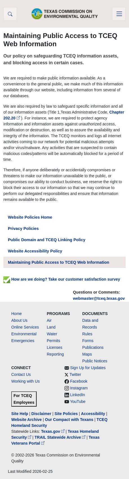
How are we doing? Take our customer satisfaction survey (61, 279)
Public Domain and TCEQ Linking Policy (46, 240)
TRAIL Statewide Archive (61, 437)
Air (49, 320)
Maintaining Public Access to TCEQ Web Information (58, 262)
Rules (87, 334)
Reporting (55, 354)
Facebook (78, 381)
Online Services (25, 327)
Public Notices (94, 361)
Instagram (79, 388)
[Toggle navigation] (119, 14)
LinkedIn (77, 394)
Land (51, 327)
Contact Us (21, 374)
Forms (88, 340)
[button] (10, 14)
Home (16, 313)
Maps (87, 354)
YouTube (78, 401)
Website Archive (26, 419)
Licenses (54, 347)
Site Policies (66, 413)
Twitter (75, 374)
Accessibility (93, 413)
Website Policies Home (30, 217)
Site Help (19, 413)
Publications (93, 347)
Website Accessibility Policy (35, 251)
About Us (19, 320)
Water (52, 334)
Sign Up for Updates (88, 367)
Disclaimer (41, 413)
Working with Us (25, 381)
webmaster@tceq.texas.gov (99, 298)
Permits (53, 340)
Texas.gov (53, 431)
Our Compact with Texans (69, 419)
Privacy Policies (23, 228)
